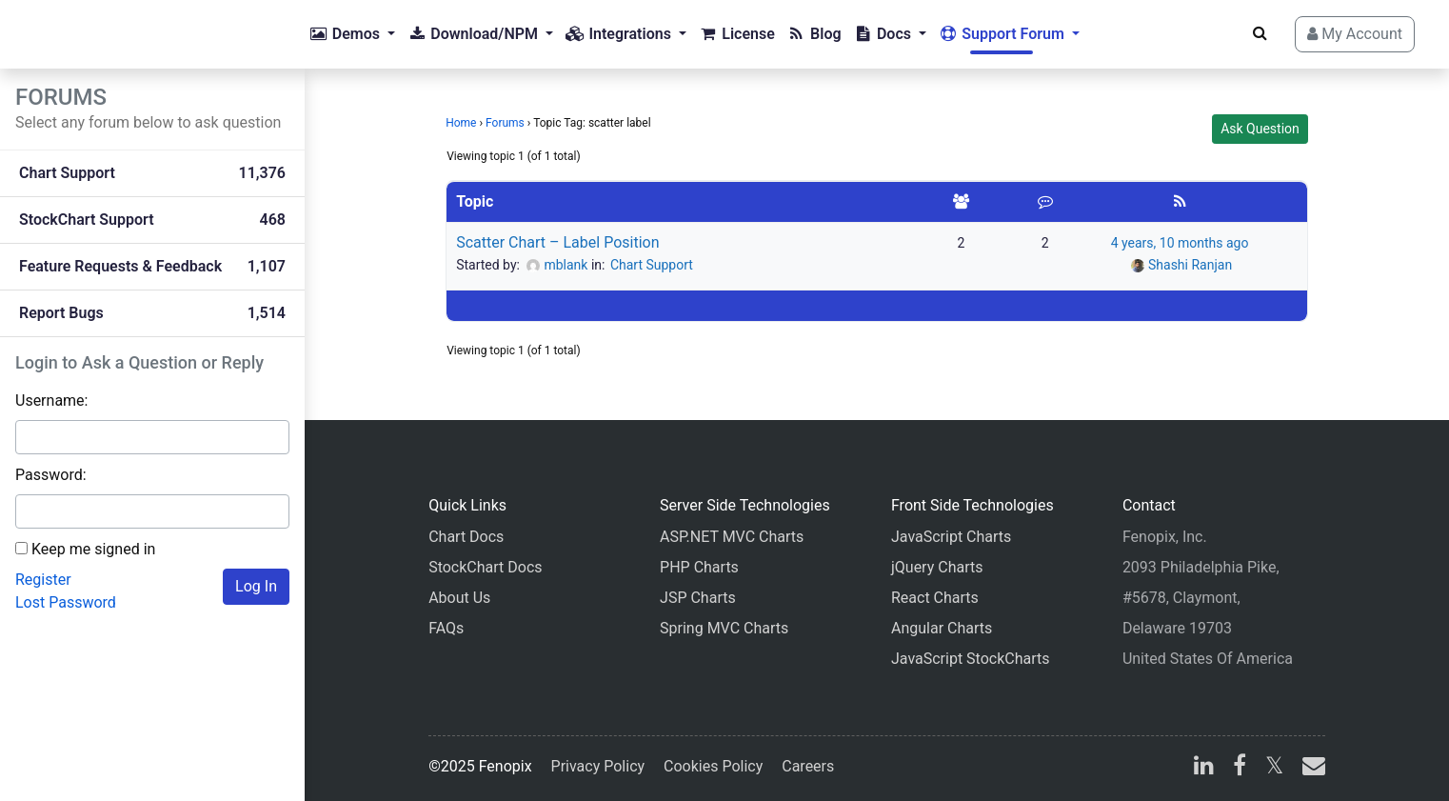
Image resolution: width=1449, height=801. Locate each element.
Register (43, 580)
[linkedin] (1203, 768)
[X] (1274, 768)
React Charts (935, 598)
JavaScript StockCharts (970, 659)
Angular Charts (941, 628)
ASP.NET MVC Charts (732, 537)
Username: (51, 400)
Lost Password (65, 602)
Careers (808, 766)
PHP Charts (699, 567)
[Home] (91, 34)
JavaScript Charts (951, 537)
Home (461, 123)
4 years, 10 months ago (1180, 242)
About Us (459, 598)
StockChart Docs (485, 567)
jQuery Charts (937, 567)
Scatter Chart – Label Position (557, 242)
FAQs (446, 628)
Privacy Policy (598, 766)
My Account (1354, 34)
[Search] (1260, 33)
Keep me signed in (93, 549)
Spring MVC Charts (724, 628)
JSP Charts (698, 598)
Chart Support (651, 264)
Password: (51, 475)
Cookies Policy (713, 766)
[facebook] (1239, 768)
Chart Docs (466, 537)
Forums (505, 123)
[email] (1310, 768)
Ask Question (1260, 128)
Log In (256, 586)
